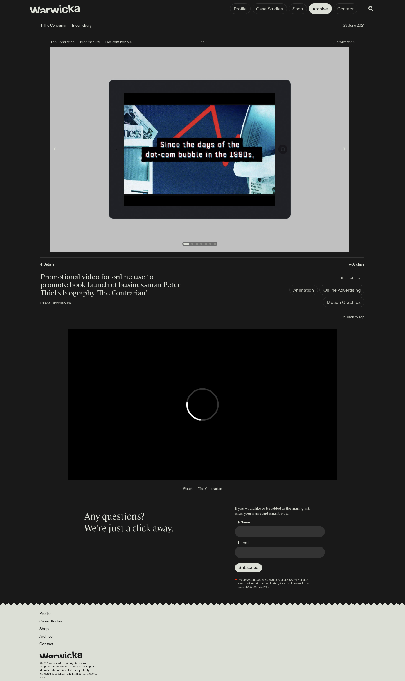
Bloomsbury (61, 302)
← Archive (356, 264)
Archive (311, 9)
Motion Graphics (344, 302)
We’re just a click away (127, 527)
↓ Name (244, 522)
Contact (337, 9)
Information (345, 41)
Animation (303, 290)
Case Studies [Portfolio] (51, 621)
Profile (231, 9)
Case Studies (261, 9)
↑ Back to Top (353, 317)
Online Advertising (342, 290)
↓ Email (243, 542)
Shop (289, 9)
